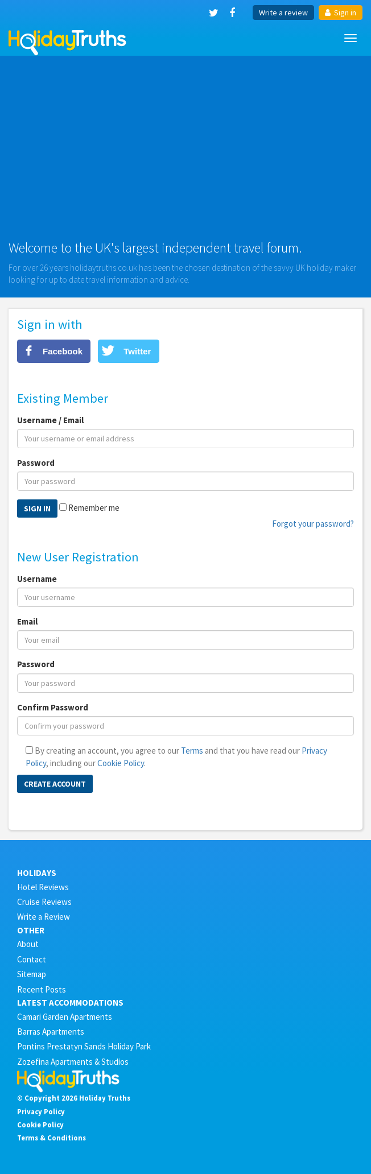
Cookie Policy (120, 763)
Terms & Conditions (51, 1137)
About (28, 944)
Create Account (55, 784)
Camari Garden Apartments (64, 1016)
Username (37, 578)
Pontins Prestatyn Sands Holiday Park (84, 1046)
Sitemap (31, 974)
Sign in (340, 12)
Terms (192, 750)
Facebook (63, 351)
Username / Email (50, 420)
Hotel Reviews (43, 887)
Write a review (283, 12)
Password (36, 462)
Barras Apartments (50, 1031)
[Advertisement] (185, 152)
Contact (31, 959)
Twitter (137, 351)
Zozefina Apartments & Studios (73, 1061)
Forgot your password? (313, 523)
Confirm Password (52, 707)
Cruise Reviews (44, 901)
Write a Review (43, 916)
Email (27, 621)
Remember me (93, 507)
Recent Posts (41, 989)
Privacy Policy (41, 1111)
